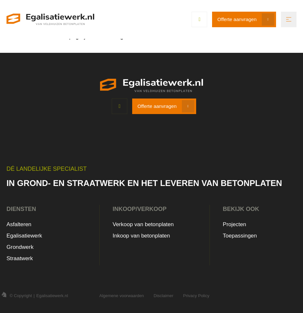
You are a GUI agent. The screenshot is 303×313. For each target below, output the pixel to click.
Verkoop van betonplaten (143, 224)
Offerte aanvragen (237, 19)
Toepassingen (240, 236)
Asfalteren (19, 224)
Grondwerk (19, 247)
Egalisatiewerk (24, 236)
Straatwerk (19, 258)
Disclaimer (163, 295)
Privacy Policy (196, 295)
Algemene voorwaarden (121, 295)
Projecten (234, 224)
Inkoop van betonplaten (141, 236)
